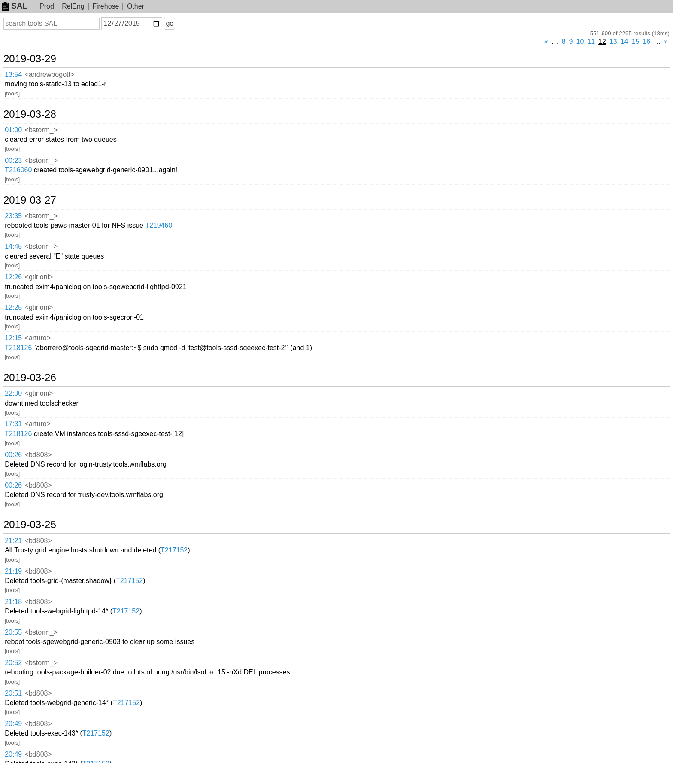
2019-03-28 (29, 114)
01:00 (13, 130)
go (169, 23)
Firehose (105, 6)
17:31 (13, 423)
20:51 (13, 693)
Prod (46, 6)
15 (636, 41)
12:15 (13, 338)
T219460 (158, 225)
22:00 (13, 393)
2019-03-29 (29, 58)
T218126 (18, 347)
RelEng (73, 6)
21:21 (13, 540)
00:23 (13, 160)
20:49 (13, 723)
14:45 (13, 246)
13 (613, 41)
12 (602, 41)
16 (646, 41)
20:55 (13, 632)
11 (591, 41)
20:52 (13, 662)
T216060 (18, 170)
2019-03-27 (29, 200)
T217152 (174, 550)
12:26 (13, 277)
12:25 (13, 307)
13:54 (13, 74)
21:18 (13, 601)
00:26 (13, 454)
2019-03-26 (29, 377)
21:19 (13, 571)
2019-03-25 (29, 524)
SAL (14, 5)
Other (135, 6)
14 (624, 41)
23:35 (13, 216)
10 (580, 41)
